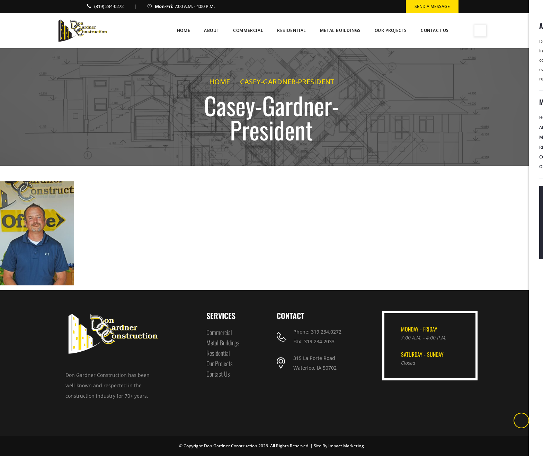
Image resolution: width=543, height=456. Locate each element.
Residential (291, 30)
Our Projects (391, 30)
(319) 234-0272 (109, 6)
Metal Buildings (340, 30)
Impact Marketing (346, 446)
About (211, 30)
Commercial (248, 30)
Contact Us (435, 30)
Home (183, 30)
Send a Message (432, 6)
